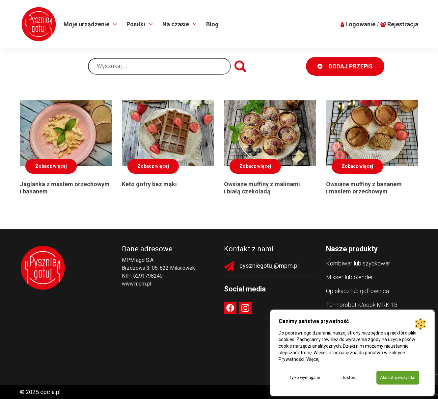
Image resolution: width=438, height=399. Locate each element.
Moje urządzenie (87, 24)
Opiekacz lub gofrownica (357, 290)
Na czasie (176, 24)
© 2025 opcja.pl (40, 392)
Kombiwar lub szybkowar (358, 263)
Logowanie (360, 24)
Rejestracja (402, 24)
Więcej (312, 358)
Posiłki (136, 24)
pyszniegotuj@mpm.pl (269, 265)
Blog (212, 24)
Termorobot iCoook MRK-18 (361, 304)
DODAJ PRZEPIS (345, 66)
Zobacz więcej (51, 166)
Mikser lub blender (349, 277)
